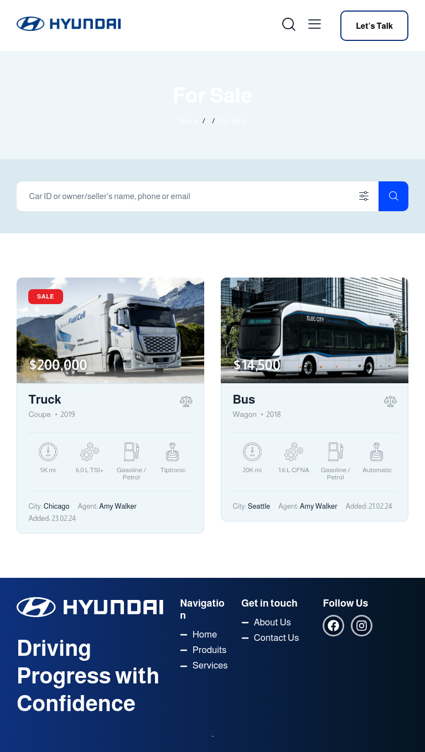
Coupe (39, 414)
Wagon (244, 414)
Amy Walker (118, 506)
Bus (243, 399)
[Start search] (393, 196)
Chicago (57, 506)
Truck (44, 399)
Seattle (259, 506)
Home (189, 120)
